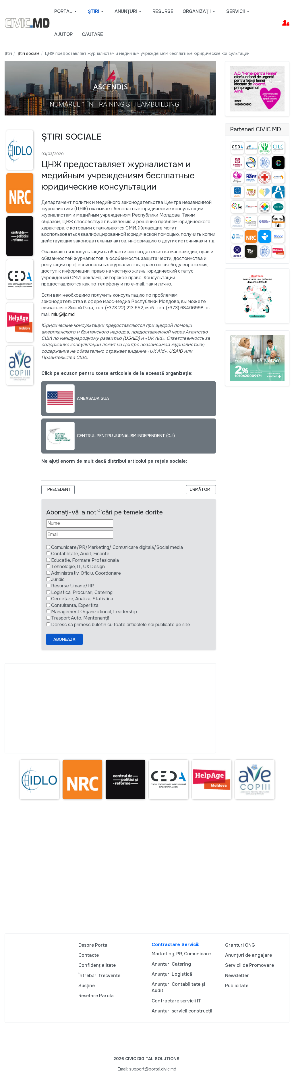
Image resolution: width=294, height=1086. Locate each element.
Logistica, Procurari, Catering (82, 592)
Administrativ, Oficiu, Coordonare (86, 573)
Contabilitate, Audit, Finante (80, 554)
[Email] (79, 535)
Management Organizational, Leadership (94, 612)
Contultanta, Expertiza (74, 605)
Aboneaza (64, 639)
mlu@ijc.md (63, 314)
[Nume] (79, 523)
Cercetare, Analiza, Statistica (82, 599)
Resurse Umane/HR (72, 586)
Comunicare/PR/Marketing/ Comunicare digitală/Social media (117, 547)
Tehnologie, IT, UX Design (78, 567)
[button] (66, 11)
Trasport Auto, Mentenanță (80, 618)
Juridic (58, 579)
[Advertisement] (110, 708)
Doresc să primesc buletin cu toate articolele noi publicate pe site (120, 625)
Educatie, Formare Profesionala (85, 560)
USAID (131, 338)
